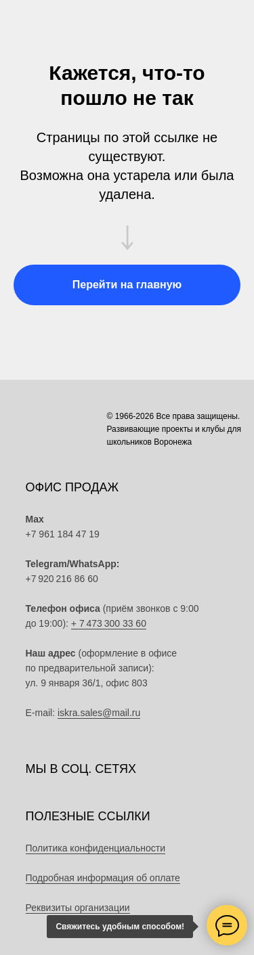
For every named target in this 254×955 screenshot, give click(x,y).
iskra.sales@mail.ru (99, 712)
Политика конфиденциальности (96, 848)
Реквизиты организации (78, 907)
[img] (177, 575)
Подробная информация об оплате (103, 877)
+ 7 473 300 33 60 (108, 623)
